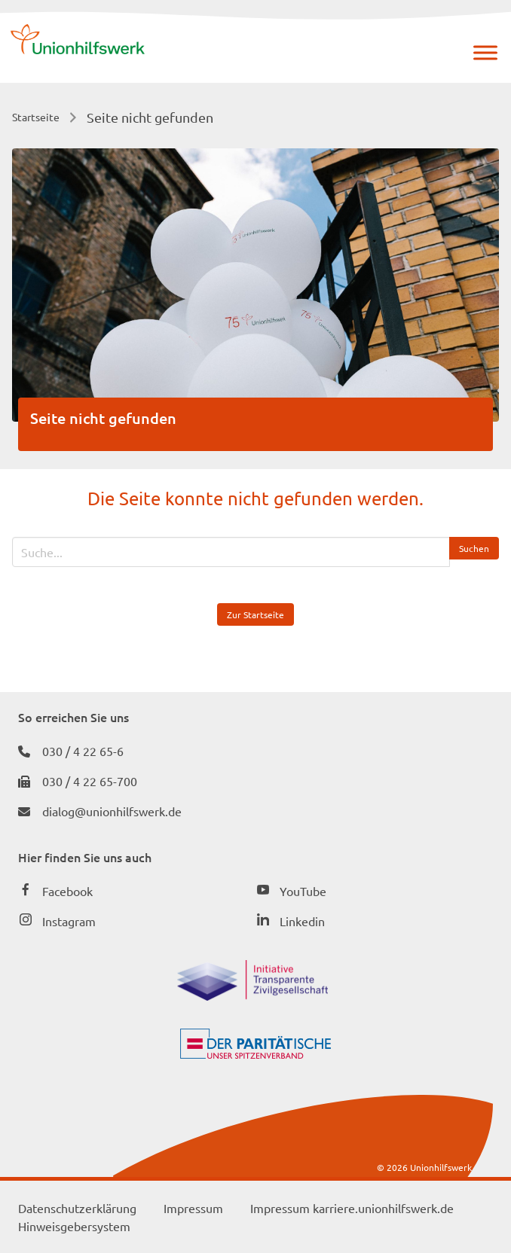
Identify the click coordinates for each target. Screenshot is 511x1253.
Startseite (36, 116)
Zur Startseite (255, 614)
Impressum (193, 1207)
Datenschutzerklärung (77, 1207)
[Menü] (485, 52)
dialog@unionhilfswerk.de (112, 811)
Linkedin (302, 920)
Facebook (67, 890)
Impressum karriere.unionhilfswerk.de (352, 1207)
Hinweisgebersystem (74, 1225)
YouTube (303, 890)
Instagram (69, 920)
